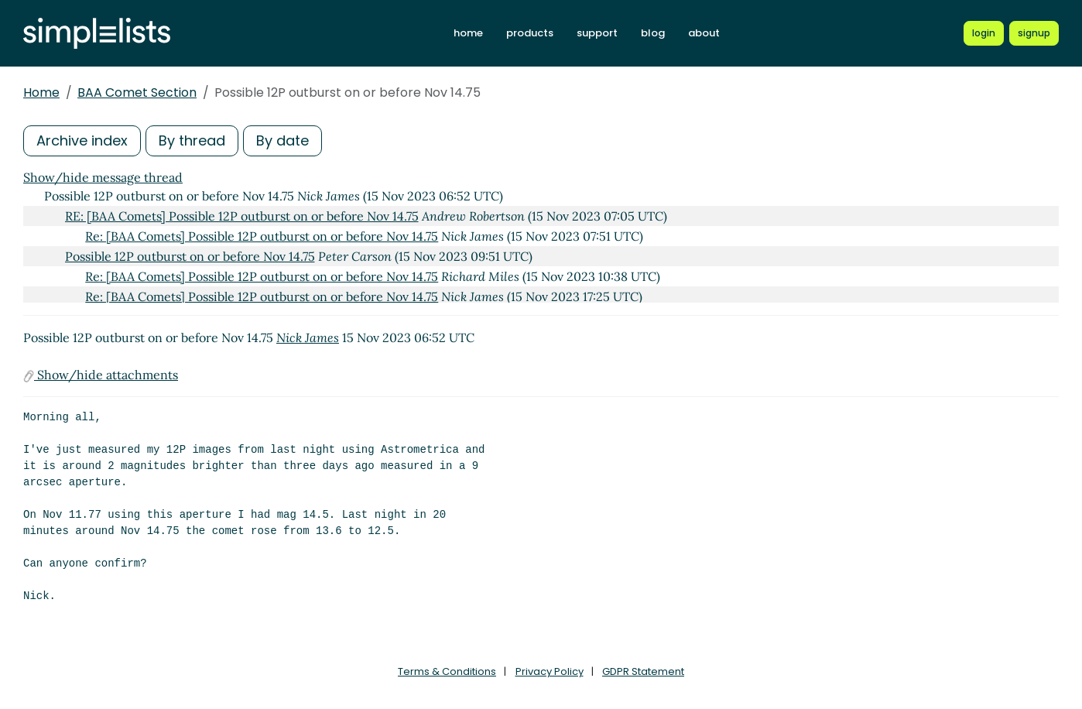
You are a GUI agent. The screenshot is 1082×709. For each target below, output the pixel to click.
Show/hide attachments (100, 374)
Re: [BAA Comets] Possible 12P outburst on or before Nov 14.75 (261, 236)
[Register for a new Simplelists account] (1034, 33)
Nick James (307, 337)
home (468, 33)
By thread (192, 140)
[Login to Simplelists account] (984, 33)
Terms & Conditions (447, 671)
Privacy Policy (549, 671)
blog (653, 33)
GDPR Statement (643, 671)
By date (282, 140)
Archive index (82, 140)
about (704, 33)
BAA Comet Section (137, 92)
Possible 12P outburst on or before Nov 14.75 (190, 256)
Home (41, 92)
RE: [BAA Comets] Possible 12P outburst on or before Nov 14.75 (242, 216)
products (529, 33)
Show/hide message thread (103, 177)
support (597, 33)
